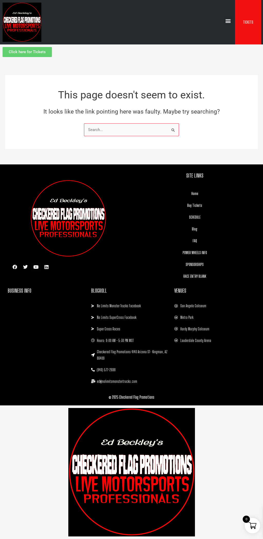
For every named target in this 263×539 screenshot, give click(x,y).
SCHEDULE (195, 217)
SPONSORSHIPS (195, 264)
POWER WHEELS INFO (195, 252)
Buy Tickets (194, 205)
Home (194, 193)
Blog (195, 229)
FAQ (195, 240)
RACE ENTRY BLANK (194, 276)
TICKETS (248, 22)
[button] (228, 21)
